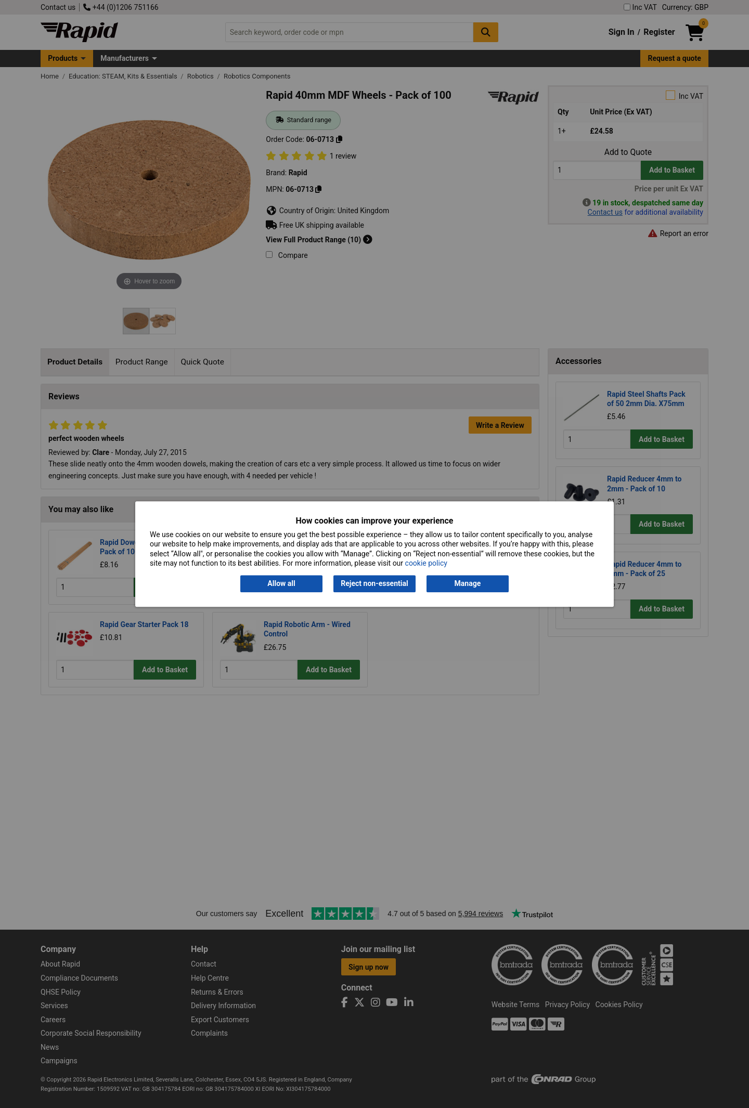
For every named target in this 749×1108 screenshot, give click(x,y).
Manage (468, 584)
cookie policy (426, 563)
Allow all (281, 584)
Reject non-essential (374, 584)
